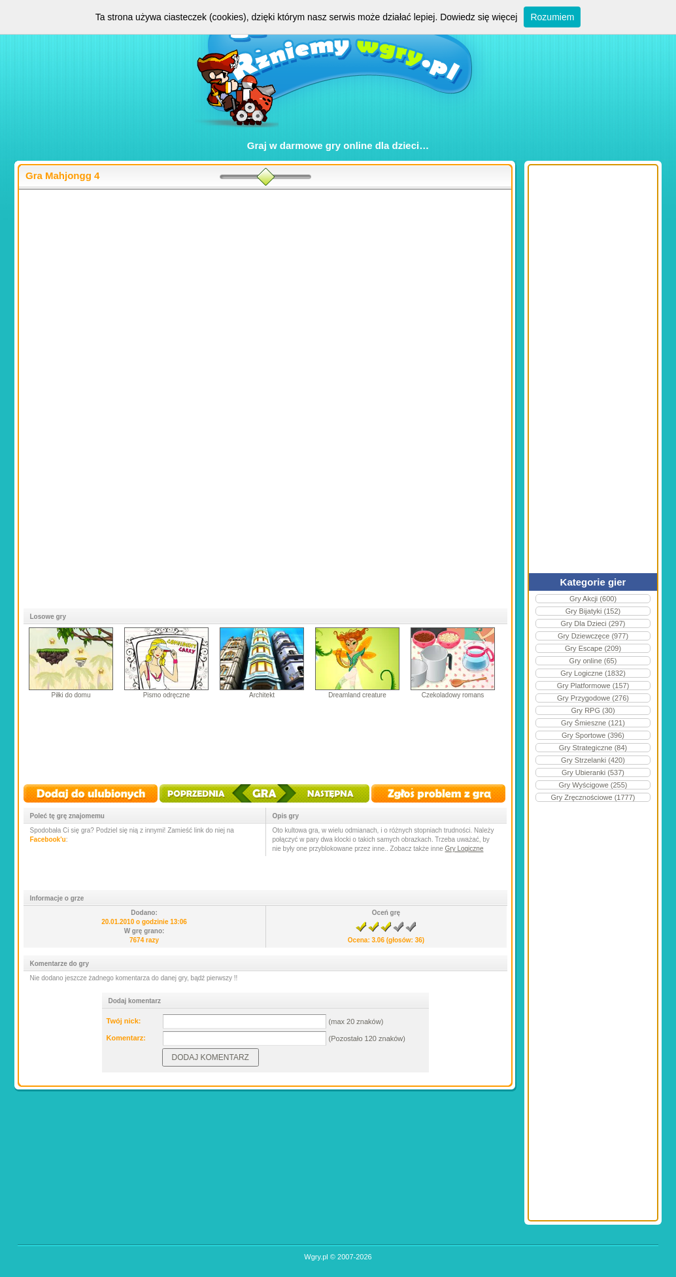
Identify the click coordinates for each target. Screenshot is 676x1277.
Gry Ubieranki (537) (593, 772)
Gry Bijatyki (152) (593, 611)
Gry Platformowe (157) (593, 685)
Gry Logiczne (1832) (593, 673)
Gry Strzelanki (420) (593, 760)
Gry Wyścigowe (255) (592, 785)
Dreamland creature (357, 695)
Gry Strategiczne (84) (593, 748)
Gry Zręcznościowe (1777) (593, 797)
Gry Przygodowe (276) (593, 698)
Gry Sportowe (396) (593, 735)
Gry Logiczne (464, 848)
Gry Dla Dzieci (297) (592, 623)
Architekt (262, 695)
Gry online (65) (593, 661)
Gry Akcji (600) (593, 599)
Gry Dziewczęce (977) (593, 636)
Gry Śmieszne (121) (593, 723)
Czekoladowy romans (453, 695)
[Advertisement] (265, 294)
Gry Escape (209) (593, 648)
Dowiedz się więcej (478, 17)
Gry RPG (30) (593, 710)
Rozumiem (552, 17)
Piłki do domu (70, 695)
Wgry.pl (316, 1257)
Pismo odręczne (166, 695)
